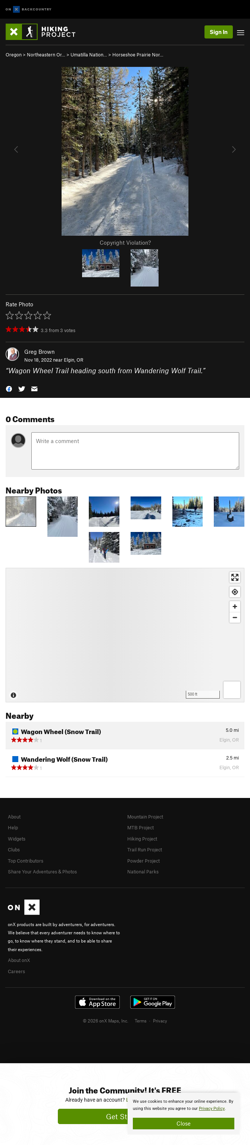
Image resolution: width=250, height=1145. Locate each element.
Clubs (14, 849)
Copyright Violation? (125, 242)
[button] (9, 388)
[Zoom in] (234, 606)
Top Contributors (25, 861)
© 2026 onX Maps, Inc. (105, 1020)
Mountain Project (145, 817)
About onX (19, 960)
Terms (141, 1020)
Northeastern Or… (46, 55)
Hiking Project (142, 839)
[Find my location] (234, 592)
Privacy (160, 1020)
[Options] (232, 689)
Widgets (16, 839)
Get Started (125, 1116)
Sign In (219, 31)
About (14, 817)
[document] (183, 1113)
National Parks (143, 872)
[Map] (125, 635)
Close (183, 1123)
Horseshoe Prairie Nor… (137, 55)
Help (13, 827)
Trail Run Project (144, 849)
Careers (16, 971)
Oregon (14, 55)
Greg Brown (39, 351)
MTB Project (140, 827)
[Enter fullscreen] (234, 577)
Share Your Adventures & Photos (42, 872)
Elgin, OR (73, 360)
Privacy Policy (212, 1108)
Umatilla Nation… (89, 55)
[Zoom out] (234, 617)
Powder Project (143, 861)
